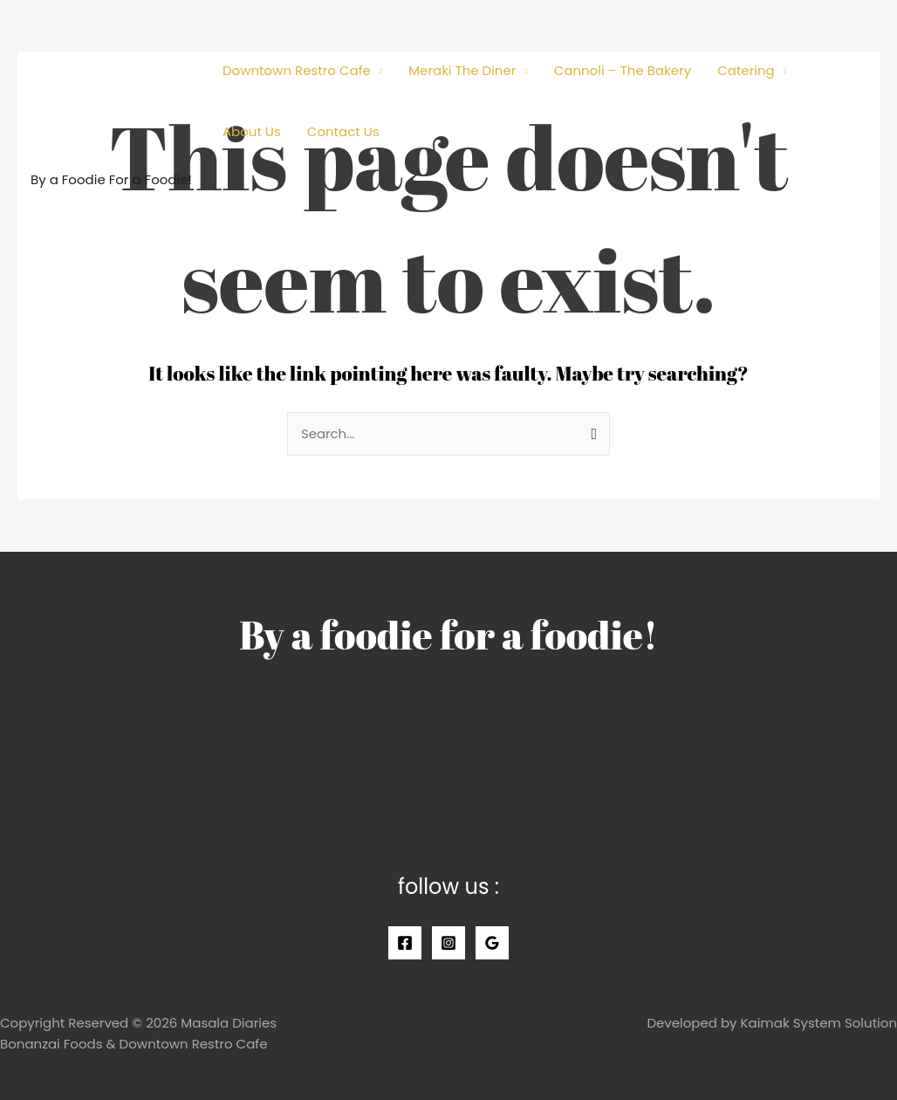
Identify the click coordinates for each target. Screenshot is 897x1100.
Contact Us (343, 131)
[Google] (492, 942)
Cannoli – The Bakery (623, 70)
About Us (252, 131)
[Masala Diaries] (109, 90)
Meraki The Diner (462, 70)
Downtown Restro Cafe (297, 70)
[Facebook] (404, 942)
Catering (746, 70)
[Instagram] (448, 942)
